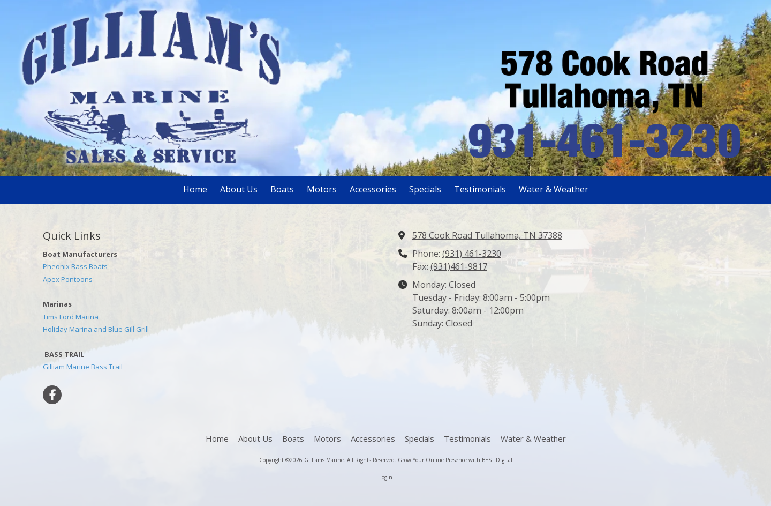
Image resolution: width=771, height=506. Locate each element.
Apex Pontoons (68, 279)
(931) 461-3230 (471, 253)
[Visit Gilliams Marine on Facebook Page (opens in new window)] (52, 394)
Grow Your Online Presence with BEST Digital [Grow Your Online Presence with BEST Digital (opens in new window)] (455, 460)
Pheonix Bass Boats (75, 266)
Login (385, 477)
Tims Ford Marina (71, 317)
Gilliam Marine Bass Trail (83, 366)
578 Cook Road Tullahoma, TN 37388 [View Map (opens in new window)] (487, 235)
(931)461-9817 (458, 266)
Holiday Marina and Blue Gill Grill (96, 329)
